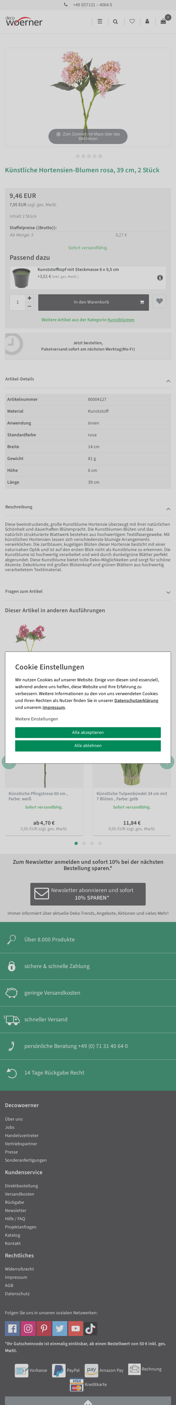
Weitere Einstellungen (36, 718)
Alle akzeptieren (88, 732)
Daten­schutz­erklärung (136, 700)
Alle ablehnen (88, 745)
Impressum (54, 707)
